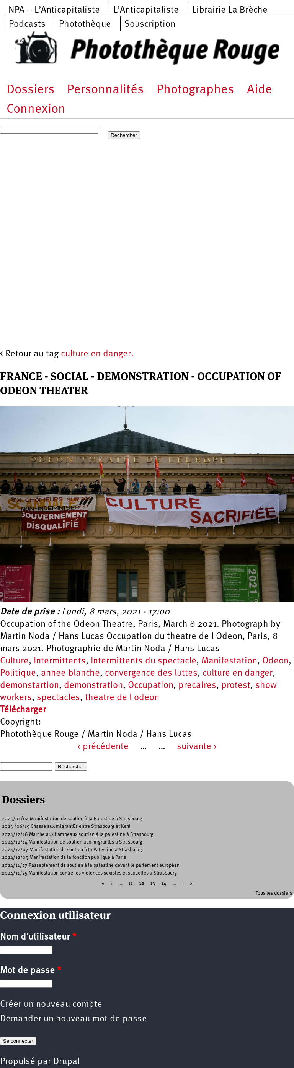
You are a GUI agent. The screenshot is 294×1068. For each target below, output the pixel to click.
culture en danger (238, 673)
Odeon (275, 661)
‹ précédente (103, 746)
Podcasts (27, 24)
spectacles (58, 697)
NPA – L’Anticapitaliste (54, 10)
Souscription (149, 24)
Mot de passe (30, 970)
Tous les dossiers (274, 893)
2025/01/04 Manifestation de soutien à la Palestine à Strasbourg (72, 818)
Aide (259, 90)
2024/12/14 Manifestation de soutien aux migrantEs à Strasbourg (72, 842)
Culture (14, 661)
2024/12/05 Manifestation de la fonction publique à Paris (64, 857)
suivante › (197, 746)
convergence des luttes (151, 673)
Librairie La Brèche (230, 10)
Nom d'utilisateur (38, 937)
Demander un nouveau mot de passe (73, 1019)
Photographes (195, 90)
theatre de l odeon (122, 697)
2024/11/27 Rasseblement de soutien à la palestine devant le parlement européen (91, 865)
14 (163, 883)
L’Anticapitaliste (146, 10)
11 (130, 883)
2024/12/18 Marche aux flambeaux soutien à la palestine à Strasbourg (78, 834)
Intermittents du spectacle (143, 661)
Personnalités (105, 90)
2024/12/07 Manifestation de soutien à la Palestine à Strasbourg (72, 849)
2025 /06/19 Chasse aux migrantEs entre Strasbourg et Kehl (66, 826)
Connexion (36, 109)
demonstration (93, 685)
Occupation (150, 685)
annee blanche (70, 673)
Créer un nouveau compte (51, 1004)
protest (235, 685)
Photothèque (85, 24)
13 (152, 883)
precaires (197, 685)
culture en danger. (97, 354)
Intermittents (60, 661)
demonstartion (29, 685)
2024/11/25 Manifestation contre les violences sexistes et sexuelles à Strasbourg (89, 873)
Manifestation (229, 661)
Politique (18, 673)
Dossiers (30, 90)
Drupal (66, 1061)
